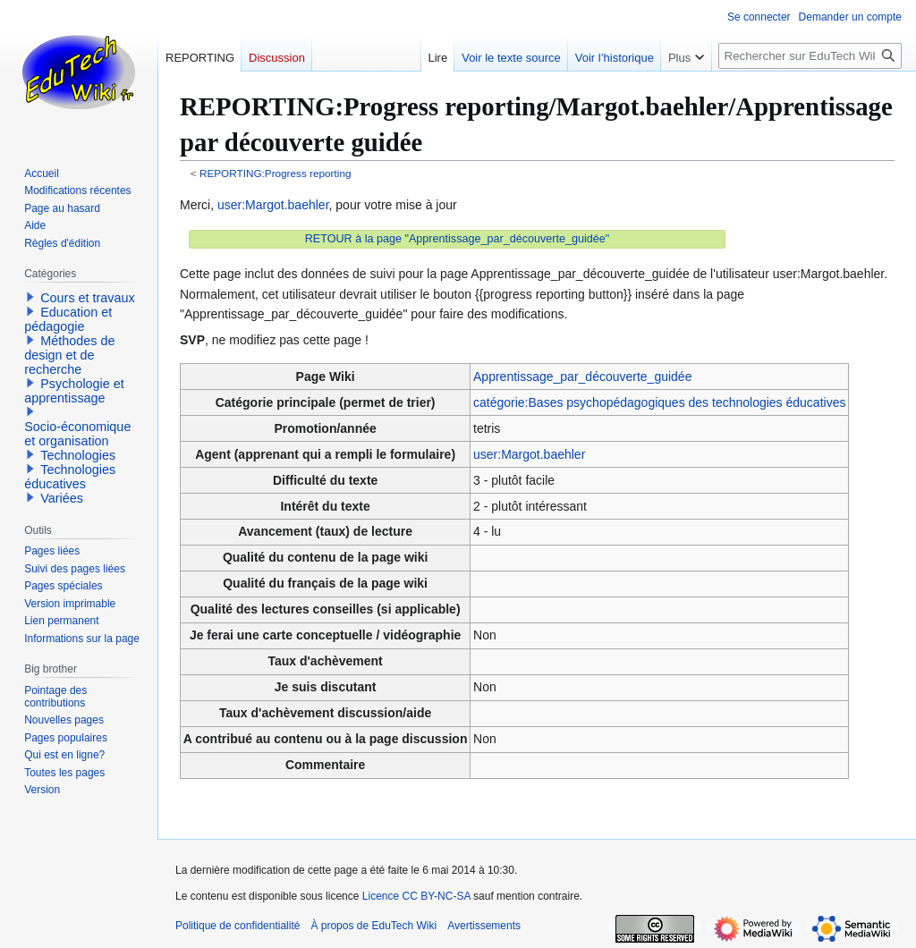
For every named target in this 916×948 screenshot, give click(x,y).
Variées (61, 498)
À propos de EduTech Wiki (373, 925)
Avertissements (484, 925)
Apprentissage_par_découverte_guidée (582, 376)
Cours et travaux (87, 298)
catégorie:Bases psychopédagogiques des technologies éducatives (659, 402)
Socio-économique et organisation (77, 433)
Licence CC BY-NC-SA (416, 896)
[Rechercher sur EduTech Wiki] (810, 56)
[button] (30, 297)
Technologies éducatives (69, 476)
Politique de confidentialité (237, 925)
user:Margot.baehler (273, 205)
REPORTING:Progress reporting (275, 173)
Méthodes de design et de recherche (69, 355)
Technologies (77, 455)
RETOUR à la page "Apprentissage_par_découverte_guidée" (457, 239)
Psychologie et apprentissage (74, 391)
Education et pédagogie (68, 319)
